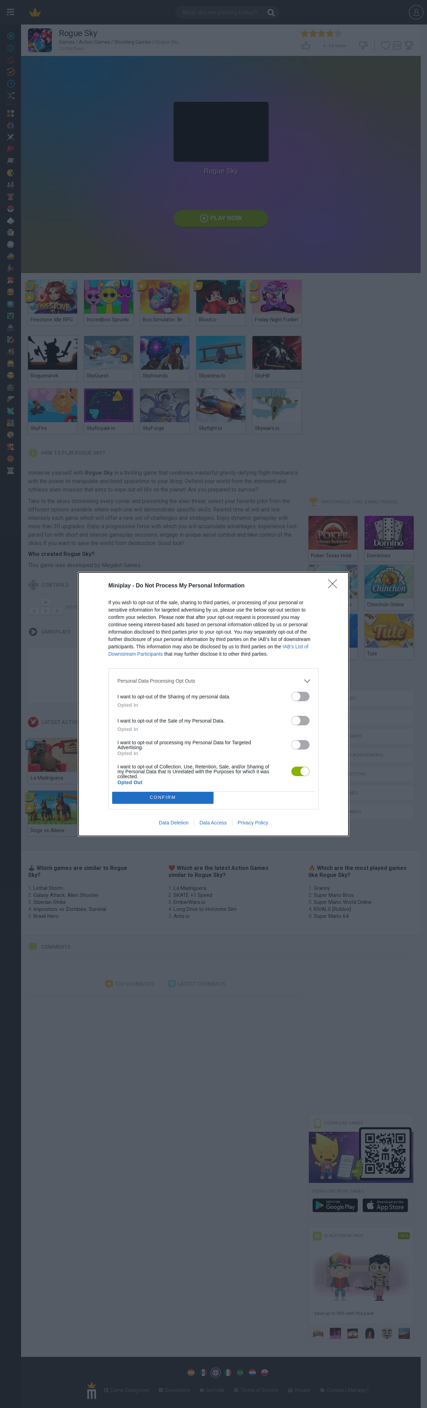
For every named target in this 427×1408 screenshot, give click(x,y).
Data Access (213, 822)
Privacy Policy (253, 822)
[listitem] (213, 681)
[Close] (334, 586)
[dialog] (213, 704)
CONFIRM (163, 797)
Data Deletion (174, 822)
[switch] (300, 696)
